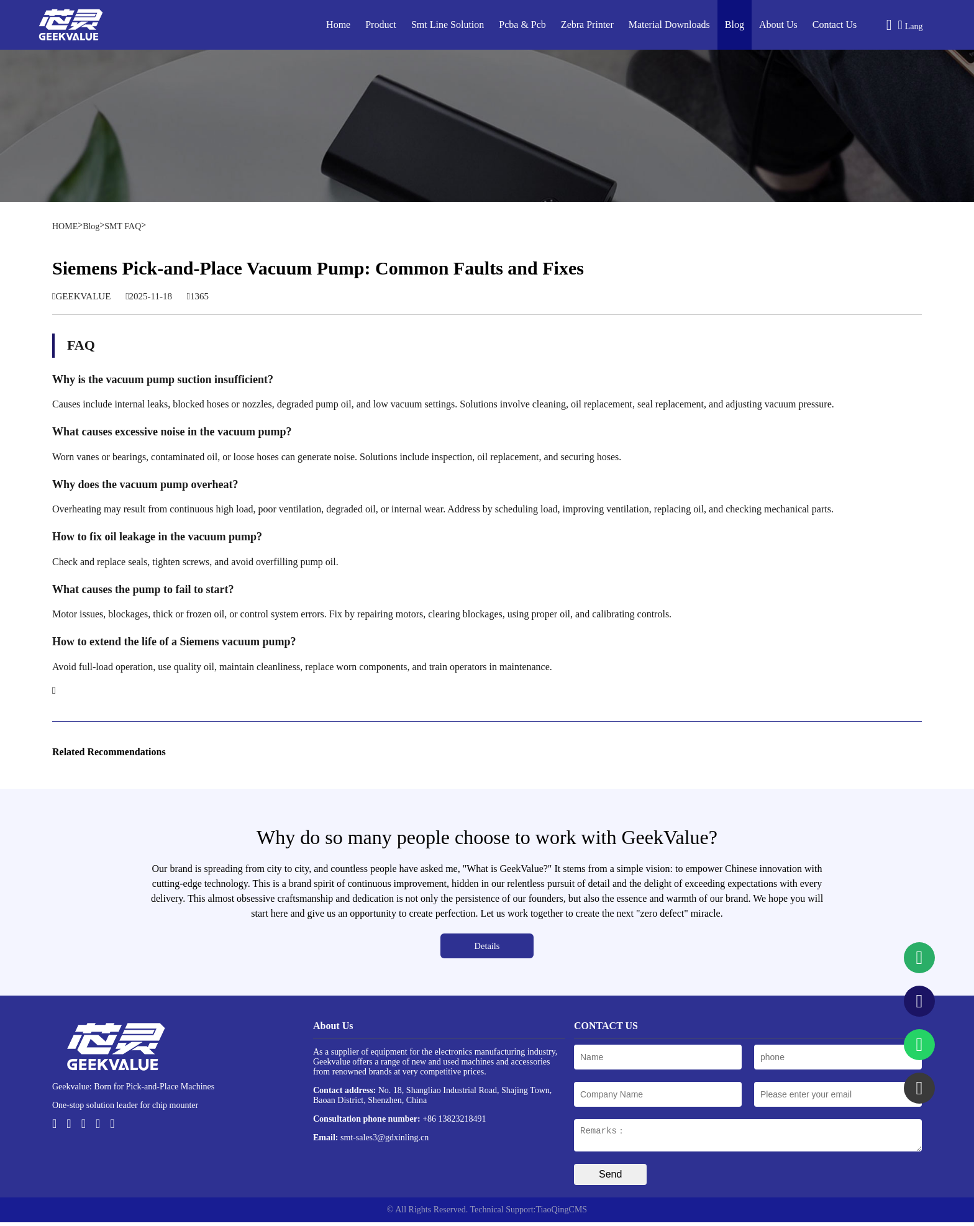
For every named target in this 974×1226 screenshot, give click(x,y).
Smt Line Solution (447, 24)
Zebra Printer (587, 24)
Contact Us (834, 24)
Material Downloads (669, 24)
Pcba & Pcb (522, 24)
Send (610, 1178)
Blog (734, 24)
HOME (65, 226)
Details (487, 946)
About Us (778, 24)
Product (380, 24)
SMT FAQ (122, 226)
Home (338, 24)
